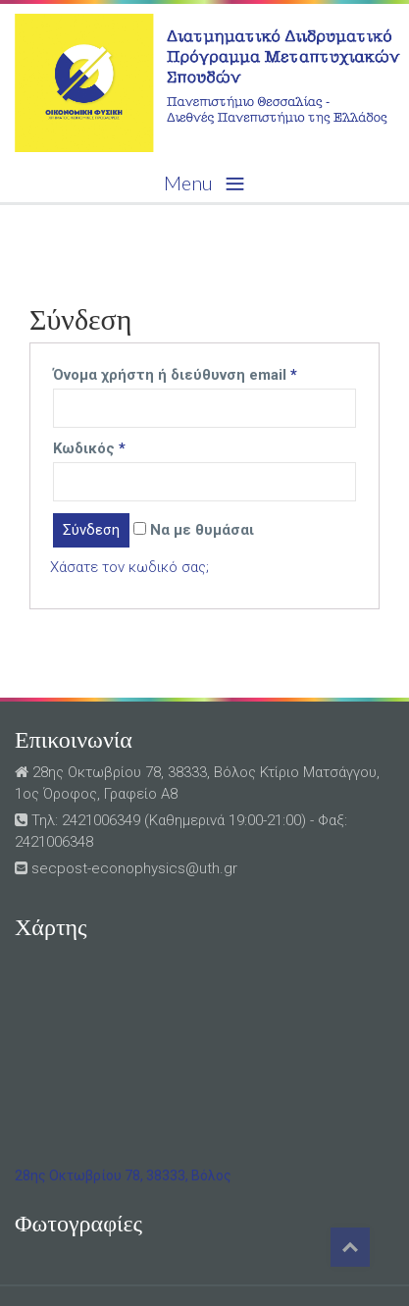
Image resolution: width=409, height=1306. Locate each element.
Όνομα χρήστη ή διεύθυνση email (175, 375)
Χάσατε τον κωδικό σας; (129, 567)
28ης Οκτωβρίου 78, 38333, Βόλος (123, 1175)
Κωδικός (89, 448)
